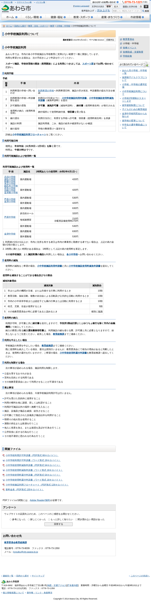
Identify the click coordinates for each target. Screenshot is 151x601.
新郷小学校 (10, 181)
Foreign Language (81, 6)
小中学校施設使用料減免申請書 (84, 266)
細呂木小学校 (11, 186)
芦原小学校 (10, 199)
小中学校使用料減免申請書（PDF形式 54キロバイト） (32, 465)
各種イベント (129, 47)
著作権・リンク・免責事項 (39, 592)
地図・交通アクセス (56, 585)
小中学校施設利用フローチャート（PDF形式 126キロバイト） (36, 485)
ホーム (9, 26)
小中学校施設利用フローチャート (29, 134)
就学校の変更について (133, 120)
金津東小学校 (11, 192)
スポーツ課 (88, 64)
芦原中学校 (10, 217)
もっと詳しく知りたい (62, 519)
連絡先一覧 (8, 576)
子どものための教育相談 (134, 109)
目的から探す (20, 26)
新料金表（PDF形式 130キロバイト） (23, 489)
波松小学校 (10, 179)
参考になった (19, 519)
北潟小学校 (10, 177)
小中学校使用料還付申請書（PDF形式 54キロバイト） (32, 475)
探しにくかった (38, 519)
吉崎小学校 (10, 190)
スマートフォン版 (24, 2)
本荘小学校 (10, 183)
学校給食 (127, 56)
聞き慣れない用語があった (91, 519)
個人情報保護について (13, 592)
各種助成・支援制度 (133, 52)
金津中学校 (10, 234)
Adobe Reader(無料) (40, 500)
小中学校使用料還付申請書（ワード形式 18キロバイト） (33, 480)
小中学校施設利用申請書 (49, 266)
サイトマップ (38, 576)
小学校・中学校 (63, 26)
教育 (52, 26)
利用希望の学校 (46, 90)
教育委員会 (128, 39)
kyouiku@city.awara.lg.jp (25, 552)
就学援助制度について (133, 105)
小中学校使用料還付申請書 (73, 353)
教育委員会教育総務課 (15, 542)
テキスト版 (8, 2)
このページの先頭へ (140, 576)
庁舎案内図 (72, 585)
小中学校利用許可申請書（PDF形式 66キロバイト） (30, 455)
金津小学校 (10, 201)
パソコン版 (40, 2)
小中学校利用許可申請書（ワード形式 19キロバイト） (32, 460)
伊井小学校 (10, 188)
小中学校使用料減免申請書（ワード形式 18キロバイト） (33, 470)
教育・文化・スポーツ (38, 26)
